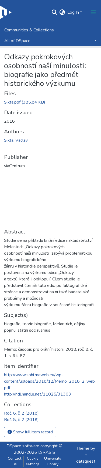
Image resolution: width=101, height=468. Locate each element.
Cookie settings (33, 461)
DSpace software (22, 446)
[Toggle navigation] (93, 12)
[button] (62, 12)
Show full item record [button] (30, 432)
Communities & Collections (29, 30)
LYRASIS (46, 452)
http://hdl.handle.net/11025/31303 (37, 394)
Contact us (14, 461)
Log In (73, 12)
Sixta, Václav (16, 140)
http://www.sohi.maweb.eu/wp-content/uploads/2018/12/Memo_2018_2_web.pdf (50, 381)
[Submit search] (54, 12)
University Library (52, 461)
